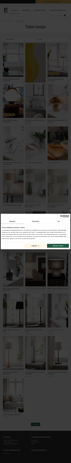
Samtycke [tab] (12, 221)
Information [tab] (35, 221)
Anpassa (35, 245)
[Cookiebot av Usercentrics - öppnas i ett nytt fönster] (61, 216)
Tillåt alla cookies (58, 245)
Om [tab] (59, 221)
